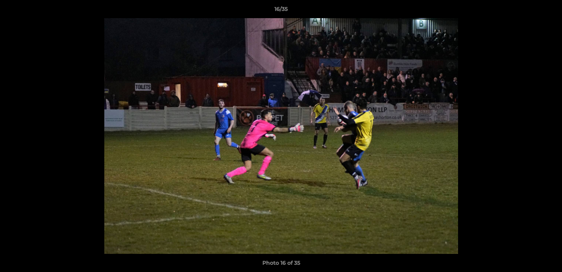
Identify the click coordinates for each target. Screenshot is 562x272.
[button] (548, 11)
